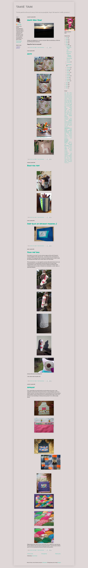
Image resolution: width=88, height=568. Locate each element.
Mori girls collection (68, 125)
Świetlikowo (66, 153)
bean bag (68, 95)
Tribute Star (66, 156)
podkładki (66, 135)
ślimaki (71, 150)
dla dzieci (70, 101)
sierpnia (68, 69)
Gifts (29, 54)
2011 (67, 87)
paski (71, 133)
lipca (68, 70)
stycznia (68, 80)
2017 (67, 41)
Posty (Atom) (34, 555)
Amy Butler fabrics (68, 92)
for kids (68, 103)
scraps (70, 145)
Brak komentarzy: (40, 47)
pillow (65, 134)
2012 (67, 86)
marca (68, 77)
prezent (66, 140)
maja (68, 74)
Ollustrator (44, 562)
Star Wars (70, 148)
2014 (67, 82)
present (66, 139)
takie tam (24, 6)
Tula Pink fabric (68, 157)
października (69, 64)
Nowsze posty (30, 553)
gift (71, 104)
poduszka (70, 135)
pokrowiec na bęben (68, 136)
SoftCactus (70, 147)
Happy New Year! (34, 20)
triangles (70, 155)
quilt (66, 142)
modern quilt (69, 124)
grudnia (68, 45)
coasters (65, 97)
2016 (67, 42)
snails (65, 147)
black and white (69, 96)
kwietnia (68, 75)
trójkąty (70, 156)
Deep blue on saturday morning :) (42, 223)
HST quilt (66, 113)
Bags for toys (33, 165)
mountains (66, 126)
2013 (67, 84)
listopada (69, 61)
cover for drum (69, 97)
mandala (70, 120)
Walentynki (70, 161)
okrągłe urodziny (68, 131)
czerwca (68, 72)
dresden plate (67, 102)
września (68, 67)
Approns (30, 387)
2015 (67, 44)
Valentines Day (66, 159)
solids (65, 148)
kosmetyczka (66, 118)
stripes (65, 149)
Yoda (65, 162)
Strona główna (44, 553)
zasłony (67, 162)
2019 (67, 37)
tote (67, 155)
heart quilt (69, 110)
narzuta (67, 128)
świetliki (66, 151)
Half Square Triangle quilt (68, 109)
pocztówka (70, 134)
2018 (67, 39)
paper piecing (66, 133)
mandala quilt (66, 121)
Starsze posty (57, 553)
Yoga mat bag (33, 252)
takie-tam (19, 24)
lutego (68, 79)
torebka (65, 155)
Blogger (59, 562)
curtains (65, 98)
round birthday (68, 145)
